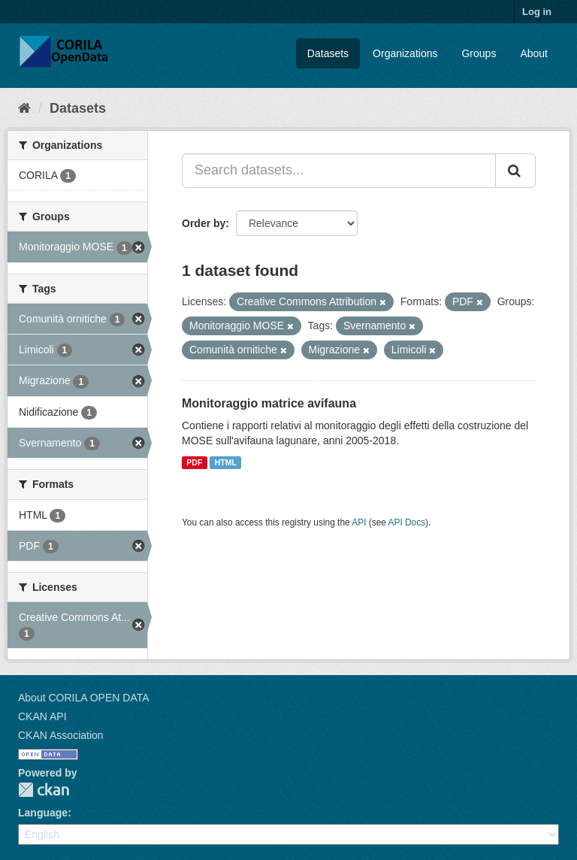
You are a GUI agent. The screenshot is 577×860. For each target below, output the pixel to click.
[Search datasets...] (339, 170)
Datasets (328, 53)
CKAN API (42, 716)
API (359, 522)
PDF (194, 462)
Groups (478, 53)
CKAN (43, 790)
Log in (536, 11)
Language (43, 813)
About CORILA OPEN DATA (84, 698)
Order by (203, 223)
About (534, 53)
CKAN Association (61, 735)
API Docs (407, 522)
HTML (226, 462)
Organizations (405, 53)
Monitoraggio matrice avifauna (269, 403)
